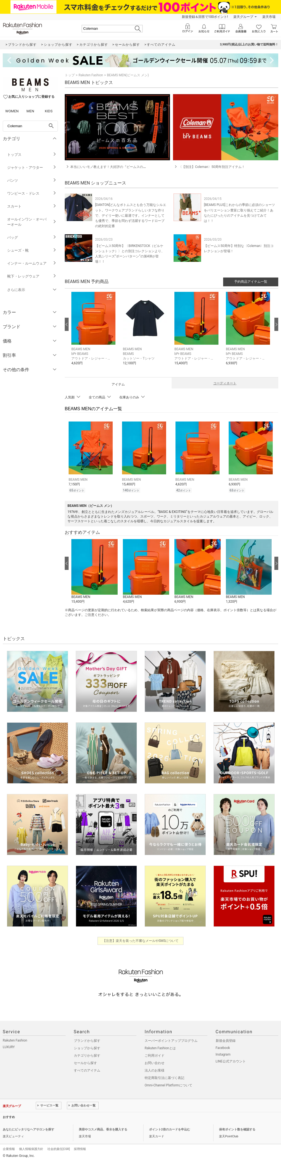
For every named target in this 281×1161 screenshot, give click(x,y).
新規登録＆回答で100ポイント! (205, 17)
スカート (31, 206)
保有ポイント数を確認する (237, 1128)
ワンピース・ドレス (31, 193)
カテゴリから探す (87, 1055)
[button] (94, 332)
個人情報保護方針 (31, 1148)
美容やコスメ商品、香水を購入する (103, 1128)
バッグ (31, 237)
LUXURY (9, 1046)
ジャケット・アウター (31, 167)
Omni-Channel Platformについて (168, 1084)
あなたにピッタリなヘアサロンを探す (28, 1128)
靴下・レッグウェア (31, 276)
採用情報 (80, 1148)
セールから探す (85, 1062)
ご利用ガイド (154, 1055)
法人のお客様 (154, 1070)
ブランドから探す (87, 1040)
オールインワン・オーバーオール (31, 222)
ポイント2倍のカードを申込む (169, 1128)
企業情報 (9, 1148)
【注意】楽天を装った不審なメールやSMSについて (140, 940)
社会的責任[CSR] (58, 1148)
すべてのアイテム (87, 1070)
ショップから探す (87, 1047)
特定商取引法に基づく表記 (164, 1077)
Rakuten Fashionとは (160, 1047)
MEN (30, 111)
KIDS (49, 111)
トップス (31, 154)
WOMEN (12, 111)
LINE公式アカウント (231, 1060)
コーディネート (224, 383)
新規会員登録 (226, 1040)
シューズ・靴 (31, 250)
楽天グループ (243, 17)
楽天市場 (268, 17)
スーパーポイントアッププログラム (171, 1040)
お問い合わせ (154, 1062)
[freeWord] (30, 126)
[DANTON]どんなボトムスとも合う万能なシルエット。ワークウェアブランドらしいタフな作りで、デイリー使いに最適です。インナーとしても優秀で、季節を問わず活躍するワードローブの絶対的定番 (130, 215)
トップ (70, 75)
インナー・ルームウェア (31, 263)
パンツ (31, 180)
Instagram (223, 1054)
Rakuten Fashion (91, 75)
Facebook (223, 1047)
